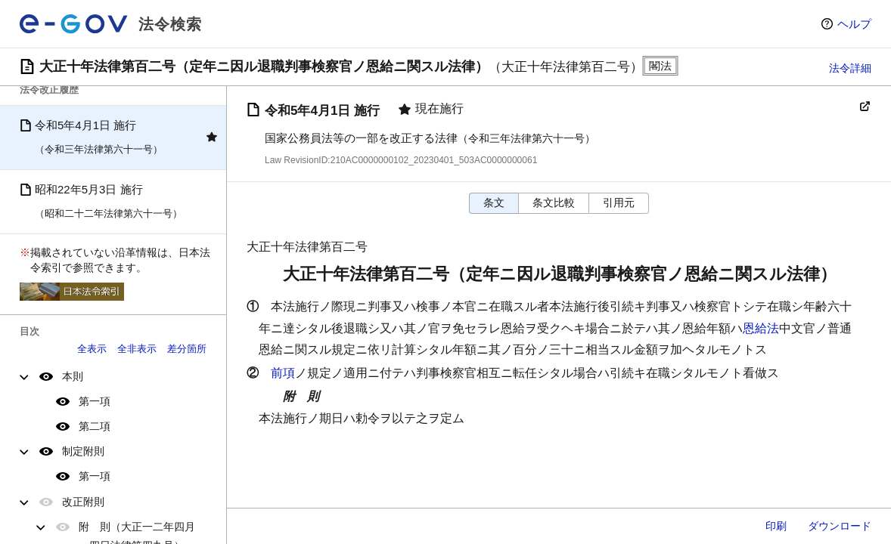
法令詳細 (850, 68)
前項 (283, 372)
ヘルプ (854, 23)
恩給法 (761, 328)
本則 (72, 376)
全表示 (92, 348)
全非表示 (137, 348)
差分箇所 (186, 348)
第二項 (94, 426)
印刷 (776, 526)
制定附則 (83, 451)
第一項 (94, 401)
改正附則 (83, 502)
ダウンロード (839, 526)
